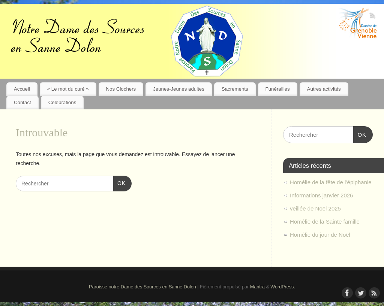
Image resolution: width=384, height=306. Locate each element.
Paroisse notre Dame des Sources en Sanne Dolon (142, 287)
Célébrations (62, 102)
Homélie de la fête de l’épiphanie (331, 182)
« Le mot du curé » (68, 89)
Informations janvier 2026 (321, 195)
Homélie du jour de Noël (320, 234)
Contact (22, 102)
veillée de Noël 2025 (315, 208)
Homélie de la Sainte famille (325, 221)
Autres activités (324, 89)
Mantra (257, 287)
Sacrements (235, 89)
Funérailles (278, 89)
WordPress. (282, 287)
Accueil (22, 89)
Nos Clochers (121, 89)
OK (119, 182)
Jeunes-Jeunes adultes (178, 89)
